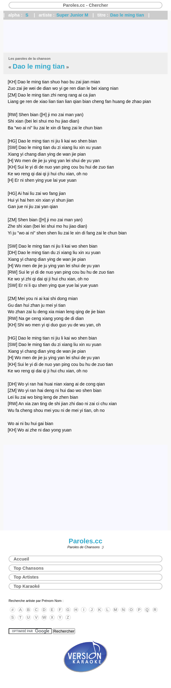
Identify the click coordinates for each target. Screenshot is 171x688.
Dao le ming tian (127, 15)
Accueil (21, 559)
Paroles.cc (85, 541)
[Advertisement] (85, 36)
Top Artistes (26, 577)
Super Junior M (72, 15)
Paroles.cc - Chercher (85, 5)
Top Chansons (28, 568)
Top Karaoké (26, 586)
